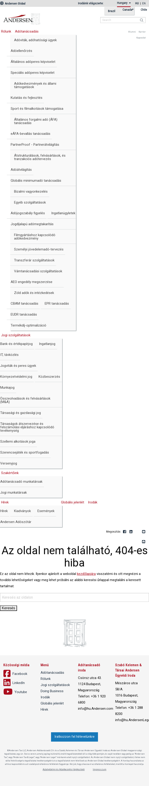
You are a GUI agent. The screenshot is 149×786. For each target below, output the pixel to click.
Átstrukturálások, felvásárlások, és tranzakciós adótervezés (40, 157)
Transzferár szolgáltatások (34, 260)
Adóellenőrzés (21, 51)
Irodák (92, 502)
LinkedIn (131, 532)
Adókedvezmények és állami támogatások (35, 85)
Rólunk (46, 679)
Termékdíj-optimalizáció (28, 325)
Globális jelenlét (72, 502)
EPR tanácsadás (57, 303)
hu (137, 3)
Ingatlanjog (47, 344)
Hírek (44, 709)
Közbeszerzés (49, 377)
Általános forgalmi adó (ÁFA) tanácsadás (35, 121)
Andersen (51, 17)
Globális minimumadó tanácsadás (36, 181)
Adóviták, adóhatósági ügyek (35, 40)
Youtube (137, 532)
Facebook (125, 532)
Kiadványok (22, 511)
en (144, 3)
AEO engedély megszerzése (31, 282)
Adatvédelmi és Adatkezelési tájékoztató (64, 769)
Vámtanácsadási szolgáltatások (38, 271)
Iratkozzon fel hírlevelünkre (74, 737)
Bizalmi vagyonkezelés (31, 191)
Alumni (132, 32)
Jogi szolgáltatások (55, 685)
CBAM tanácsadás (24, 303)
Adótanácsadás (27, 31)
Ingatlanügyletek (63, 213)
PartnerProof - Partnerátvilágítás (35, 145)
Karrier (142, 32)
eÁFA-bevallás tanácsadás (30, 134)
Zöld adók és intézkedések (34, 293)
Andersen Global (12, 3)
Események (45, 511)
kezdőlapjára (86, 574)
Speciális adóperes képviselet (32, 73)
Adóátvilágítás (21, 170)
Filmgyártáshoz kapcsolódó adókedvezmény (34, 236)
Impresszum (99, 769)
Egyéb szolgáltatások (30, 202)
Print (144, 542)
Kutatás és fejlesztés (26, 98)
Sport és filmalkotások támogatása (37, 109)
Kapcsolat (141, 38)
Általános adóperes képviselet (33, 62)
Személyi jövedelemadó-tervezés (39, 249)
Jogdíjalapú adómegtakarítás (32, 224)
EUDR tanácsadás (24, 314)
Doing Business (52, 691)
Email (144, 532)
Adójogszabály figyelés (28, 213)
